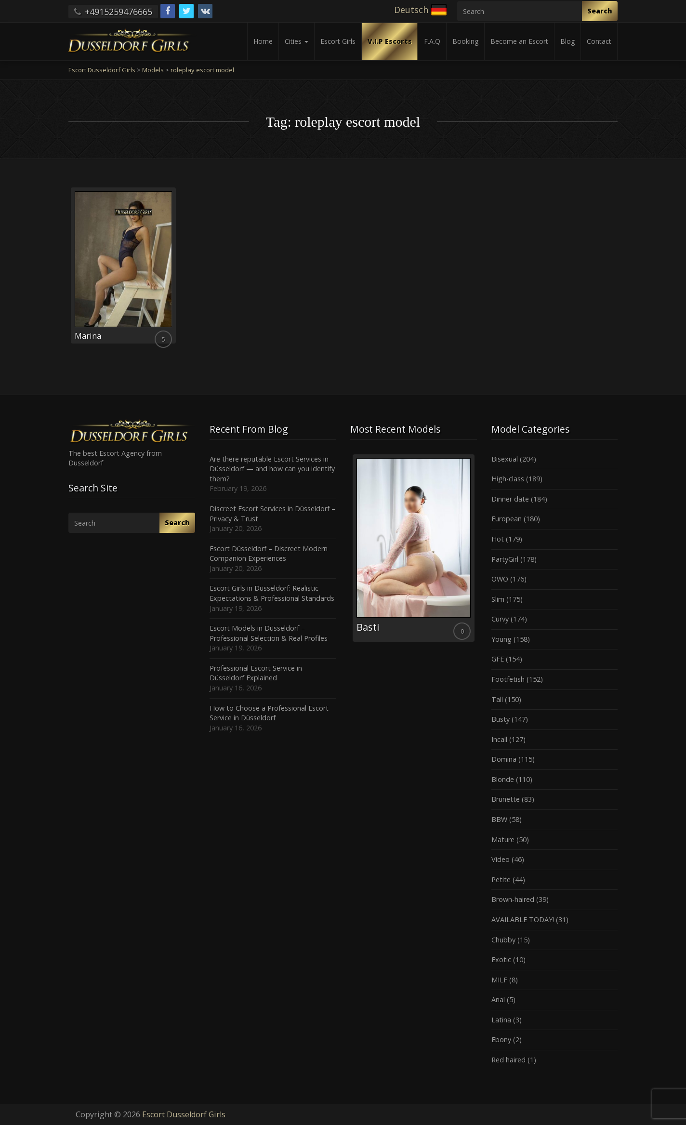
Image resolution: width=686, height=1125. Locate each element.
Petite (501, 879)
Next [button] (477, 552)
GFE (497, 658)
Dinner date (510, 498)
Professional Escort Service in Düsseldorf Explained (256, 673)
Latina (501, 1019)
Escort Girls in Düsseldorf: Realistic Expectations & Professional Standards (272, 593)
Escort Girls (338, 41)
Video (500, 859)
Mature (502, 839)
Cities (296, 41)
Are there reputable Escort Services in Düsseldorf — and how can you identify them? (272, 468)
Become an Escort (519, 41)
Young (501, 639)
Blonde (502, 779)
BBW (499, 819)
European (506, 518)
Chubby (503, 939)
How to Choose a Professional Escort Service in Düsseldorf (269, 713)
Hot (497, 538)
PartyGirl (504, 559)
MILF (499, 979)
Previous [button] (350, 552)
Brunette (505, 799)
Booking (465, 41)
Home (263, 41)
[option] (414, 548)
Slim (497, 599)
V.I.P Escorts (390, 41)
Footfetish (508, 679)
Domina (503, 759)
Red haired (508, 1059)
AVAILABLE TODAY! (522, 919)
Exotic (501, 959)
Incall (499, 739)
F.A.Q (432, 41)
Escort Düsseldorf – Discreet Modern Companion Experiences (269, 553)
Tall (497, 699)
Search (599, 10)
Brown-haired (512, 899)
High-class (507, 478)
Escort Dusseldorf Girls (183, 1114)
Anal (498, 999)
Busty (500, 719)
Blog (567, 41)
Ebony (501, 1039)
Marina (88, 336)
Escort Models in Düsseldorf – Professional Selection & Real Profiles (269, 633)
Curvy (500, 618)
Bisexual (504, 458)
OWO (499, 578)
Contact (599, 41)
